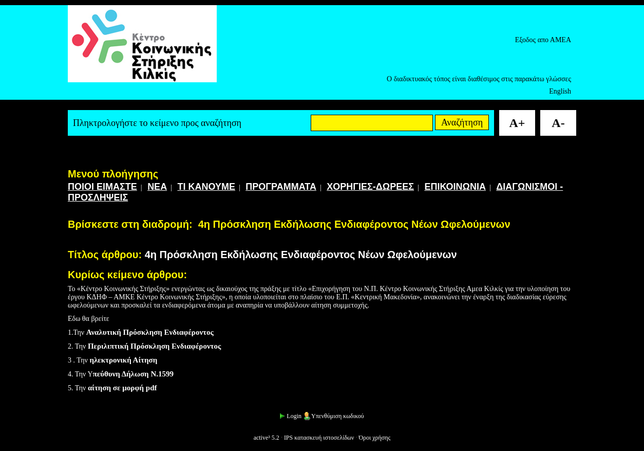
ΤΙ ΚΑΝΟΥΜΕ (206, 187)
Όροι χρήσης (374, 437)
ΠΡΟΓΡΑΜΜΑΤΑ (280, 187)
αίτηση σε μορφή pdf (122, 388)
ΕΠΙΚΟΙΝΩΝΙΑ (455, 187)
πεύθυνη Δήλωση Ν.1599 (133, 374)
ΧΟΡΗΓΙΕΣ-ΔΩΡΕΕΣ (370, 187)
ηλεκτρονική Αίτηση (123, 360)
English (560, 91)
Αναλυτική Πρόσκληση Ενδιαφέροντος (150, 332)
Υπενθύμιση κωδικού (333, 416)
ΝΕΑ (157, 187)
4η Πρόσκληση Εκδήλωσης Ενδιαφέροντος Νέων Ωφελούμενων (354, 224)
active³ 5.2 (266, 437)
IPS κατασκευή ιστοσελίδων (319, 437)
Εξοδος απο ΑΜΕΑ (543, 40)
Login (289, 416)
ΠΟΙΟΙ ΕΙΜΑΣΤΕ (102, 187)
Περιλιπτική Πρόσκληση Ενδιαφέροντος (154, 346)
